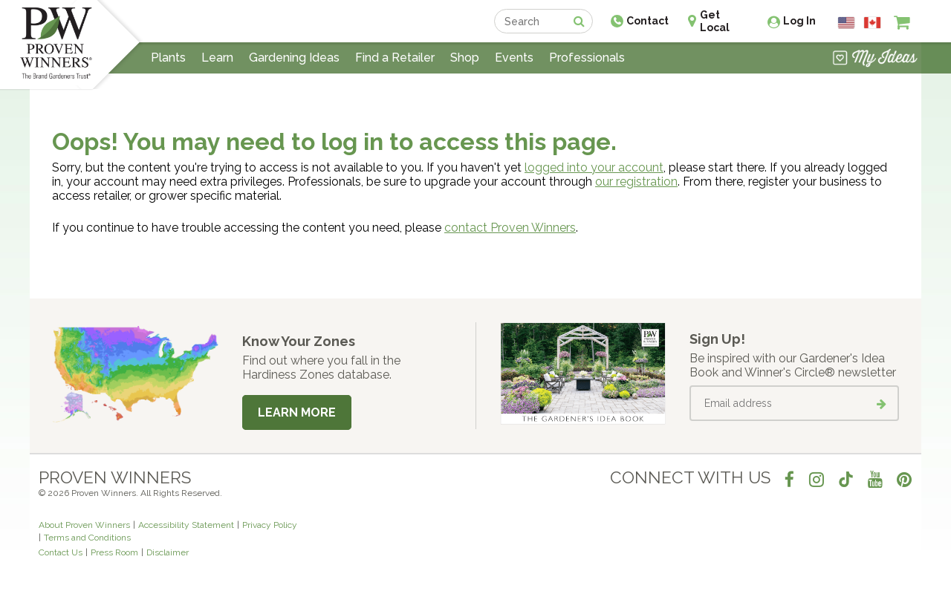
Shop (464, 57)
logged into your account (594, 167)
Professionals (587, 57)
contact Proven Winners (510, 228)
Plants (168, 57)
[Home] (56, 44)
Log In (799, 21)
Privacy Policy (269, 525)
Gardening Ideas (294, 57)
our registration (636, 181)
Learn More (297, 412)
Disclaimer (167, 552)
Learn (217, 57)
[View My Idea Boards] (875, 59)
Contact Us (60, 552)
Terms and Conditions (87, 537)
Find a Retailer (395, 57)
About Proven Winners (84, 525)
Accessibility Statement (186, 525)
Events (514, 57)
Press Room (114, 552)
